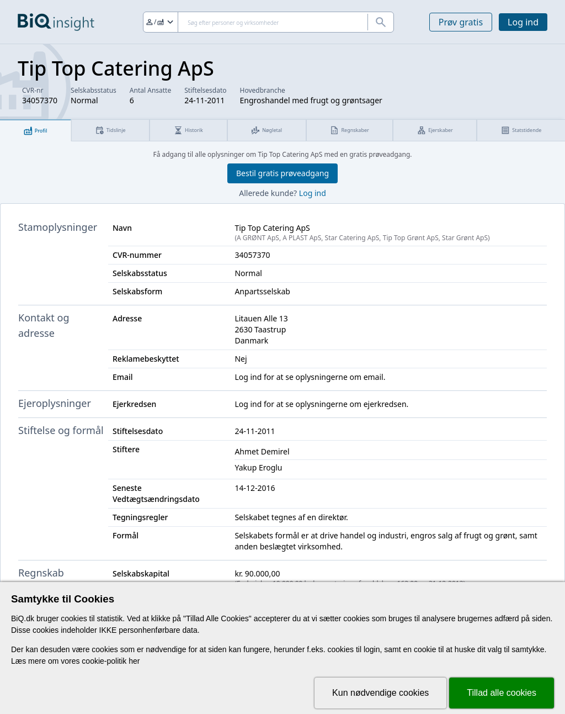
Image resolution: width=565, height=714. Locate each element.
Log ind (523, 22)
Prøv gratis (461, 22)
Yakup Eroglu (258, 467)
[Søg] (268, 22)
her (134, 661)
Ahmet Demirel (261, 451)
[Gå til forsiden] (56, 22)
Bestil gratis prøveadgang (282, 173)
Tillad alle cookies (501, 692)
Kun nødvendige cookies (380, 692)
